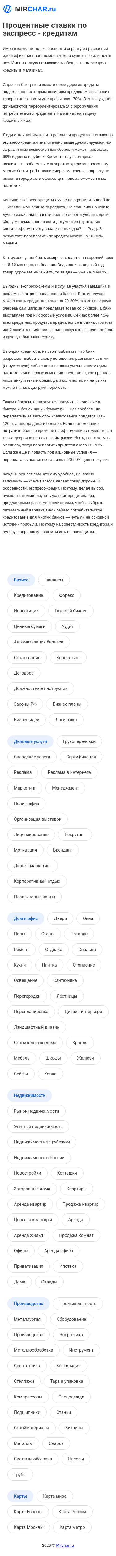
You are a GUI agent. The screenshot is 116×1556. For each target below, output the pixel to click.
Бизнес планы (67, 704)
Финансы (54, 579)
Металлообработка (33, 1350)
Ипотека (67, 1266)
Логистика (66, 719)
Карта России (72, 1511)
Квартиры (77, 1188)
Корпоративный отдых (37, 881)
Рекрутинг (75, 834)
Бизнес (21, 579)
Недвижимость (29, 1095)
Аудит (67, 626)
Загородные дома (32, 1188)
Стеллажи (24, 1381)
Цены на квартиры (33, 1219)
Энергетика (71, 1334)
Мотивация (25, 850)
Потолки (79, 933)
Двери (60, 918)
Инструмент (81, 1350)
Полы (19, 933)
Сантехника (65, 980)
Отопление (84, 965)
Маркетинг (25, 788)
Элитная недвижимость (38, 1126)
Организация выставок (37, 819)
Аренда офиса (58, 1250)
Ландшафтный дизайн (36, 1027)
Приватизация (28, 1266)
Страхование (27, 657)
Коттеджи (67, 1173)
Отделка (53, 949)
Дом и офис (26, 918)
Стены (47, 933)
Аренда (75, 1219)
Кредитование (28, 595)
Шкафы (53, 1058)
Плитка (49, 965)
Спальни (87, 949)
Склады (49, 1281)
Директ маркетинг (32, 865)
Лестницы (67, 996)
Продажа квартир (80, 1204)
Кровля (79, 1042)
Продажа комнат (76, 1235)
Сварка (56, 1443)
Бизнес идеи (26, 719)
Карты (20, 1496)
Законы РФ (25, 704)
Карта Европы (28, 1511)
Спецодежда (71, 1396)
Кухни (20, 965)
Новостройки (27, 1173)
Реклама (23, 772)
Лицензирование (31, 834)
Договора (24, 673)
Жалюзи (85, 1058)
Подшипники (27, 1412)
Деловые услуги (30, 741)
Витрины (74, 1427)
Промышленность (78, 1303)
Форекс (66, 595)
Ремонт (21, 949)
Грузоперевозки (79, 741)
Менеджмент (65, 788)
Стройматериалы (31, 1427)
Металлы (23, 1443)
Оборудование (71, 1319)
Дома (19, 1281)
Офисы (21, 1250)
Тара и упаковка (66, 1381)
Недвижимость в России (39, 1157)
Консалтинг (68, 657)
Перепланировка (31, 1011)
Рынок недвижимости (36, 1111)
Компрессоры (28, 1396)
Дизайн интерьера (83, 1011)
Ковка (50, 1073)
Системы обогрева (33, 1458)
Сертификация (81, 756)
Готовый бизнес (71, 610)
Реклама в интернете (69, 772)
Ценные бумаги (29, 626)
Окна (88, 918)
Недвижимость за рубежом (42, 1141)
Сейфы (21, 1073)
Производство (28, 1303)
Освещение (25, 980)
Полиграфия (26, 803)
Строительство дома (35, 1042)
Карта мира (55, 1496)
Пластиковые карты (34, 896)
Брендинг (63, 850)
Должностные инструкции (41, 688)
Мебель (22, 1058)
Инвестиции (26, 610)
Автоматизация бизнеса (38, 641)
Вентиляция (68, 1365)
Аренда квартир (30, 1204)
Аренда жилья (28, 1235)
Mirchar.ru (65, 1545)
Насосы (76, 1458)
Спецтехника (27, 1365)
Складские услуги (32, 756)
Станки (63, 1412)
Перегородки (27, 996)
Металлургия (27, 1319)
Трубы (20, 1474)
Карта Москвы (29, 1527)
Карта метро (72, 1527)
